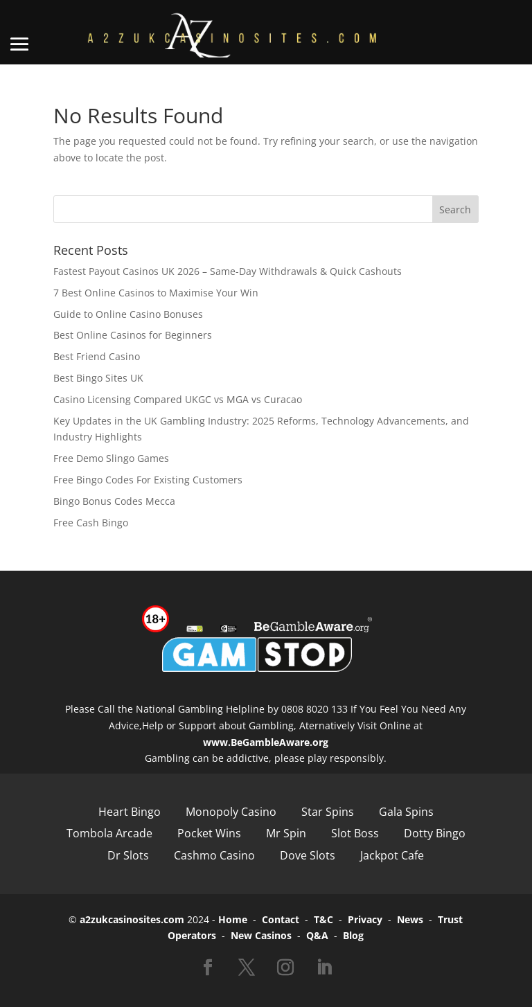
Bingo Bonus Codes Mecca (114, 501)
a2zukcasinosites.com (132, 919)
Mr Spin (286, 833)
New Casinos (261, 935)
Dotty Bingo (435, 833)
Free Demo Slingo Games (111, 458)
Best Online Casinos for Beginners (132, 334)
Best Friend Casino (96, 356)
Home (232, 919)
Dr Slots (128, 855)
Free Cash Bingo (90, 522)
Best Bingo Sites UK (98, 377)
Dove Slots (307, 855)
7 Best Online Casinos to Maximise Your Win (155, 292)
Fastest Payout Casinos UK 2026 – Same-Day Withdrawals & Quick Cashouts (227, 271)
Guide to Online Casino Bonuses (128, 314)
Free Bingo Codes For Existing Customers (147, 479)
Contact (280, 919)
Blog (353, 935)
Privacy (365, 919)
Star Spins (327, 811)
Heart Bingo (129, 811)
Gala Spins (406, 811)
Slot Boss (355, 833)
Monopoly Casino (231, 811)
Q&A (317, 935)
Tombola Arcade (109, 833)
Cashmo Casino (214, 855)
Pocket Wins (209, 833)
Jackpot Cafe (392, 855)
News (410, 919)
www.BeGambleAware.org (265, 742)
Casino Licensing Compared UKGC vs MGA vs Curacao (177, 399)
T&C (323, 919)
